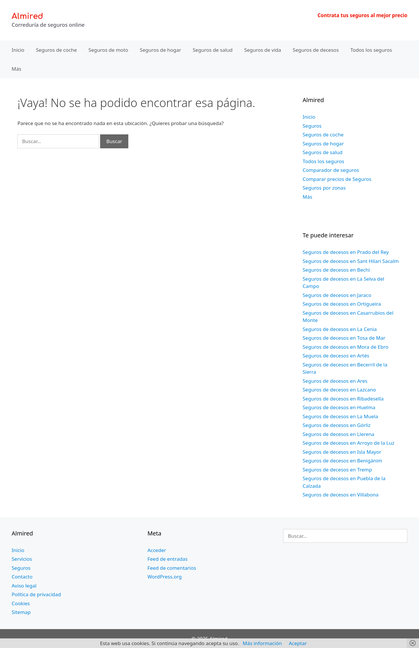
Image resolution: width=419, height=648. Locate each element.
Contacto (22, 576)
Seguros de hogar (160, 50)
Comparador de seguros (331, 170)
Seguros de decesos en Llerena (338, 434)
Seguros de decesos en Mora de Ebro (345, 346)
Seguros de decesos (316, 50)
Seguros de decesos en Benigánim (342, 460)
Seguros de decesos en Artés (336, 355)
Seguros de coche (56, 50)
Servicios (22, 559)
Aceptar (298, 643)
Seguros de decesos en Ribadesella (343, 398)
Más (16, 68)
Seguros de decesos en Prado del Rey (346, 252)
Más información (262, 643)
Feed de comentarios (172, 568)
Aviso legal (24, 585)
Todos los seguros (371, 50)
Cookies (21, 603)
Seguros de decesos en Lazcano (339, 389)
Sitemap (21, 612)
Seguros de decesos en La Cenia (340, 329)
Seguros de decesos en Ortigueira (342, 303)
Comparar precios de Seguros (337, 179)
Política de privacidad (36, 594)
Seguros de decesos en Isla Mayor (342, 451)
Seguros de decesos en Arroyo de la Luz (348, 442)
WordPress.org (165, 576)
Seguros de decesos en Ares (335, 381)
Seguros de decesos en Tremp (337, 469)
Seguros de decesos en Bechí (336, 269)
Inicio (18, 50)
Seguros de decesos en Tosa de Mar (344, 337)
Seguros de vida (262, 50)
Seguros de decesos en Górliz (337, 425)
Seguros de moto (108, 50)
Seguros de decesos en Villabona (341, 494)
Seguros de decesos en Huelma (339, 407)
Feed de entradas (168, 559)
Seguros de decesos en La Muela (340, 416)
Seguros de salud (212, 50)
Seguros (312, 125)
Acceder (157, 550)
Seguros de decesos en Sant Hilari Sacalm (351, 261)
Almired (27, 16)
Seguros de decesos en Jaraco (337, 295)
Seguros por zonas (324, 187)
